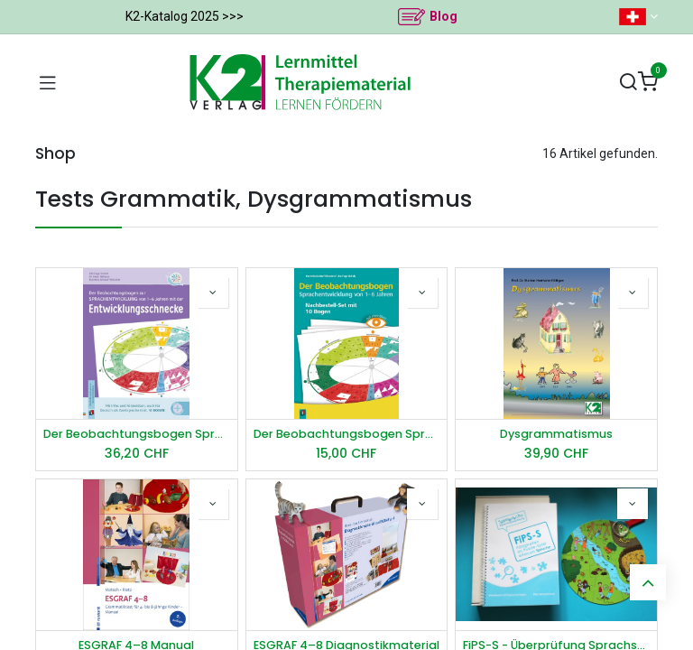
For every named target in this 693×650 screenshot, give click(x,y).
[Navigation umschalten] (47, 82)
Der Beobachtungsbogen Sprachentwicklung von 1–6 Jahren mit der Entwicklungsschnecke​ (136, 434)
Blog (443, 16)
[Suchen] (628, 82)
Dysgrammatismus (556, 434)
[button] (213, 292)
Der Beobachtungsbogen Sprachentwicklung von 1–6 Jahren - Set (347, 434)
